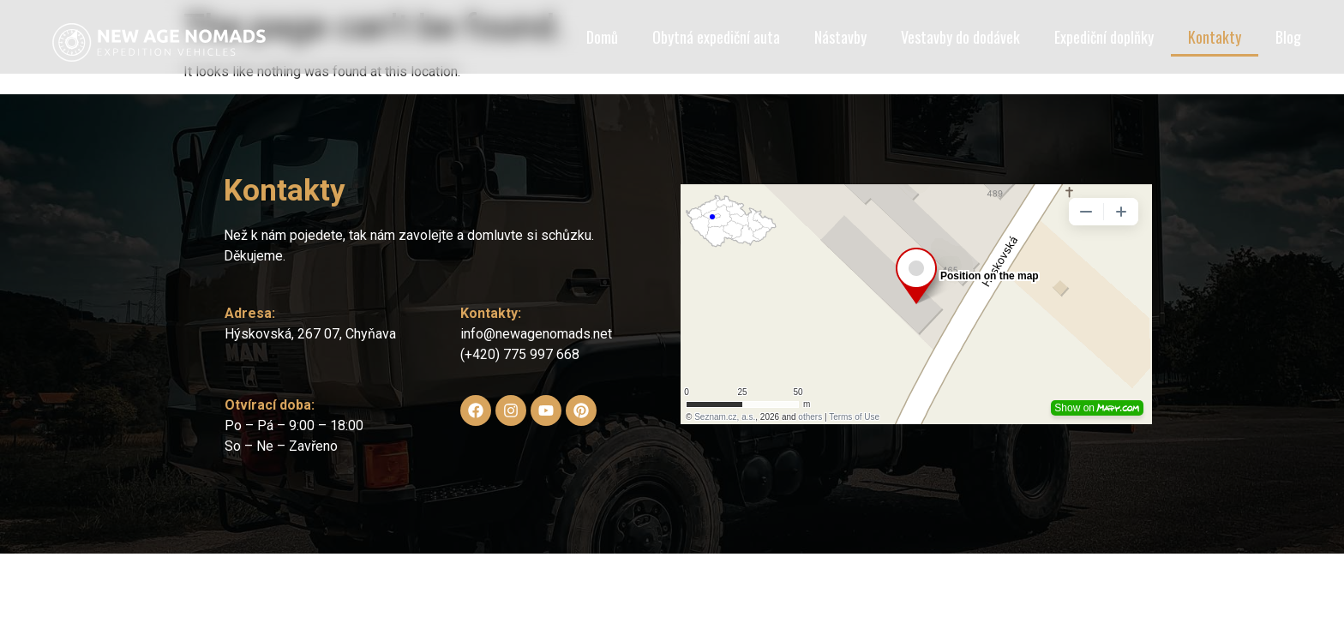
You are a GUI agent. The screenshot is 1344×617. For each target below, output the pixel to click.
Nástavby (840, 37)
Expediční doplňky (1104, 37)
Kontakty (1214, 37)
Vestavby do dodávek (960, 37)
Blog (1288, 37)
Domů (602, 37)
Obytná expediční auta (716, 37)
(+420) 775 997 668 (519, 354)
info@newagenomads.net (536, 334)
